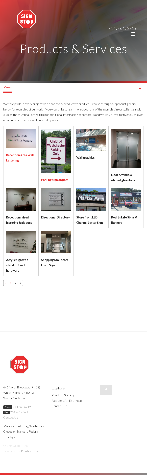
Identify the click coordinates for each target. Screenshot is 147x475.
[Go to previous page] (5, 283)
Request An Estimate (67, 400)
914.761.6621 (19, 412)
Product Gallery (63, 395)
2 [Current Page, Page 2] (15, 282)
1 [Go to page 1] (10, 282)
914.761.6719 (122, 28)
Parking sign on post (55, 180)
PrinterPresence (33, 451)
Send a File (59, 406)
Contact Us (10, 417)
